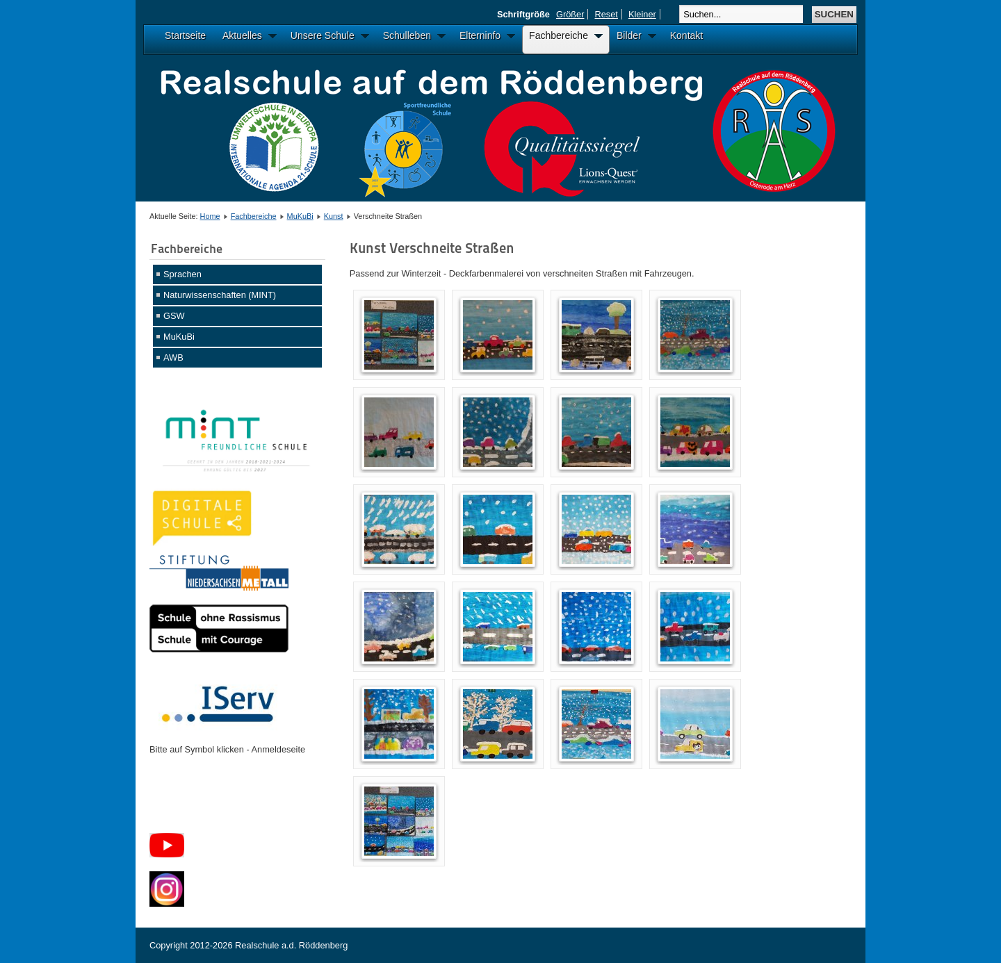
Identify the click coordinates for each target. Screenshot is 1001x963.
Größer (570, 14)
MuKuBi (300, 216)
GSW (174, 316)
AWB (173, 357)
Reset (605, 14)
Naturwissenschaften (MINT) (219, 295)
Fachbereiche (254, 216)
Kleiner (642, 14)
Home (210, 216)
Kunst (333, 216)
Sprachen (182, 274)
